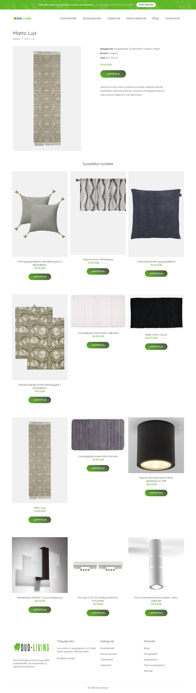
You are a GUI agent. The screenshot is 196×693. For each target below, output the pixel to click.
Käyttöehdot (150, 659)
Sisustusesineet (92, 18)
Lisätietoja (113, 73)
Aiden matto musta (156, 334)
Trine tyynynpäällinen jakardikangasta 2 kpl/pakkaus (39, 263)
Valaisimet (113, 18)
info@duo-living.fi (66, 658)
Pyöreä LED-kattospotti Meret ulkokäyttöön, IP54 (156, 479)
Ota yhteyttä (150, 653)
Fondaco (148, 48)
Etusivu (16, 38)
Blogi (155, 18)
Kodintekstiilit (68, 18)
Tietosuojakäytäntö (154, 665)
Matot (157, 48)
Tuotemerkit (172, 18)
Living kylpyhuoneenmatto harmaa (98, 456)
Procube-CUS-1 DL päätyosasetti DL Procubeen (98, 599)
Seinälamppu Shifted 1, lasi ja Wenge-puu (40, 597)
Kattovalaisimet (136, 18)
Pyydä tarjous (146, 5)
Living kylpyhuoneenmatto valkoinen (98, 332)
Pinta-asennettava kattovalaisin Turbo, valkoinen (156, 599)
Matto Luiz (40, 507)
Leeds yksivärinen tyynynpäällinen (156, 261)
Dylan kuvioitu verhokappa (98, 259)
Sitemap (148, 670)
